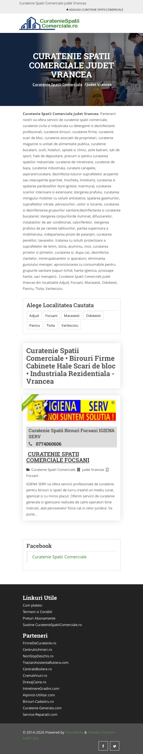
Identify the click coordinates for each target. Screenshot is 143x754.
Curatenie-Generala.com (42, 708)
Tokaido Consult (100, 732)
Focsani (51, 315)
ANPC (27, 738)
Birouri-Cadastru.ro (38, 701)
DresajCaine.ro (34, 682)
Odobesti (93, 315)
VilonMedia (74, 732)
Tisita (51, 325)
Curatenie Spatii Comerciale (57, 84)
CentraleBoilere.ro (37, 669)
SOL (36, 738)
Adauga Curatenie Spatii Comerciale (94, 10)
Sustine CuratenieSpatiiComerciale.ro (52, 625)
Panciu (34, 325)
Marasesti (72, 315)
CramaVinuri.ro (35, 675)
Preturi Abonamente (39, 618)
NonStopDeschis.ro (38, 656)
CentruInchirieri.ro (37, 649)
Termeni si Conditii (37, 612)
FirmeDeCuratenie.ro (39, 643)
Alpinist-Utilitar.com (39, 695)
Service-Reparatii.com (40, 714)
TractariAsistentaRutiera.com (46, 662)
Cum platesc (32, 605)
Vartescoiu (69, 325)
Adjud (34, 315)
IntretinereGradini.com (41, 688)
